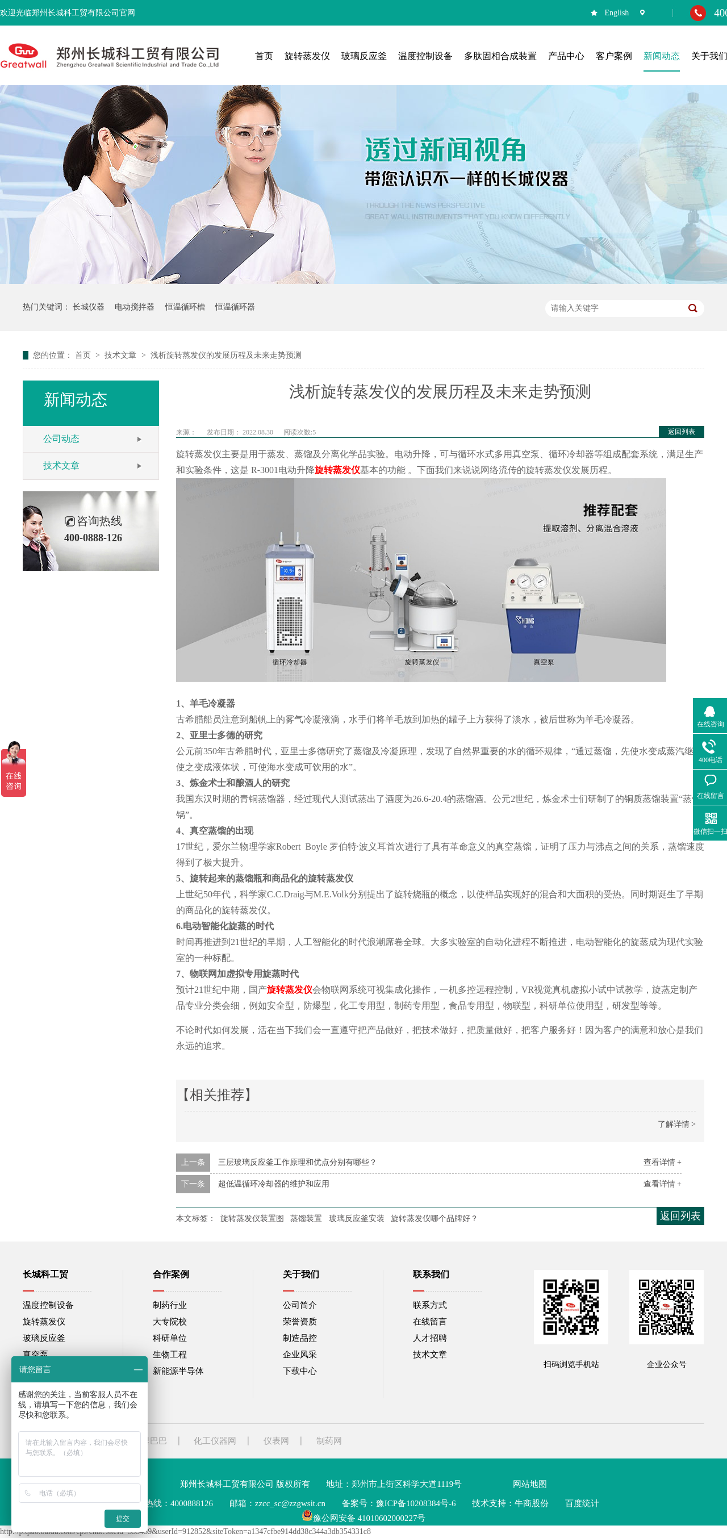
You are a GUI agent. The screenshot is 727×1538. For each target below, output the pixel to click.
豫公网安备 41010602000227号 (364, 1518)
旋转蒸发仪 (289, 989)
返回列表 (681, 432)
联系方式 (430, 1305)
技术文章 (122, 355)
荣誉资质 (300, 1321)
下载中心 (300, 1371)
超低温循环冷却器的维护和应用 (273, 1184)
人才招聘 (430, 1338)
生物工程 (170, 1354)
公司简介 (300, 1305)
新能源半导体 (178, 1371)
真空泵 (35, 1354)
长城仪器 (89, 307)
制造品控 (300, 1338)
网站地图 (530, 1484)
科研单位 (170, 1338)
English (617, 13)
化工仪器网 (215, 1440)
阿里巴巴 (150, 1440)
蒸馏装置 (306, 1218)
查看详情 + (663, 1162)
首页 (84, 355)
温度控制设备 (48, 1305)
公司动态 (61, 439)
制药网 (329, 1440)
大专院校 (170, 1321)
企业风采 (300, 1354)
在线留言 (430, 1321)
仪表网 (276, 1440)
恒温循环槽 (185, 307)
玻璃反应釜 (44, 1338)
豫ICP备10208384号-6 (416, 1503)
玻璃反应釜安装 (357, 1218)
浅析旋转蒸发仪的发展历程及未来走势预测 (226, 355)
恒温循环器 (235, 307)
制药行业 (170, 1305)
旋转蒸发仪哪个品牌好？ (434, 1218)
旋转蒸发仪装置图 (252, 1218)
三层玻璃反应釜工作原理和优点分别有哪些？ (297, 1162)
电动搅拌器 (134, 307)
